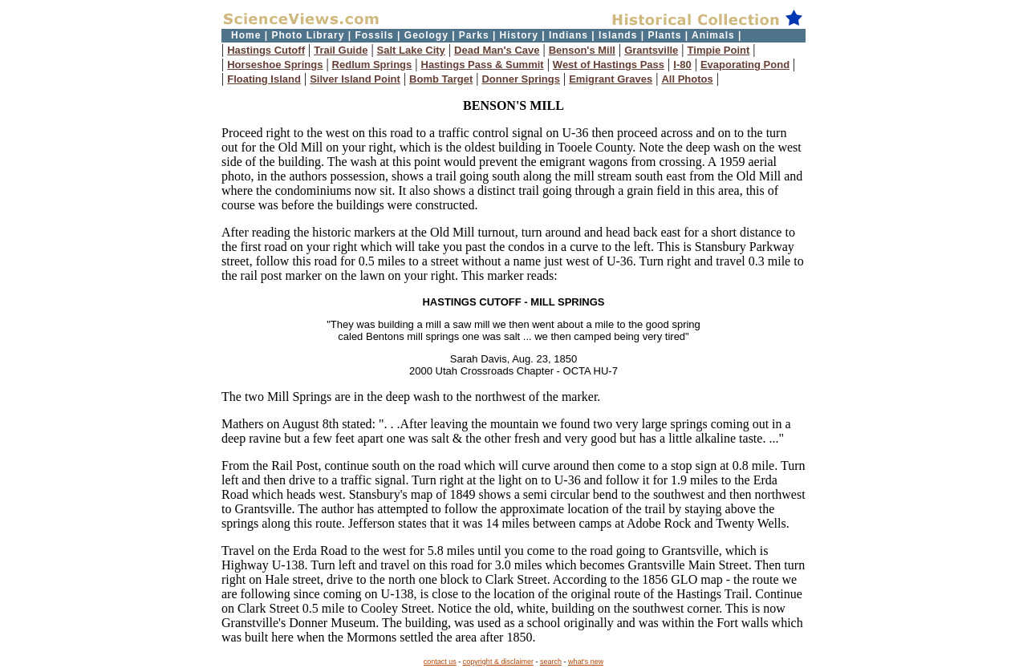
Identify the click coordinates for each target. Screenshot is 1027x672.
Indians (568, 35)
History (519, 35)
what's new (585, 662)
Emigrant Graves (610, 79)
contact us (440, 662)
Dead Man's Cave (496, 50)
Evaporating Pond (745, 65)
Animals (713, 35)
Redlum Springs (372, 65)
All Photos (686, 79)
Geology (426, 35)
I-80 (682, 65)
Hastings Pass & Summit (482, 65)
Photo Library (307, 35)
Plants (664, 35)
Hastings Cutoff (266, 50)
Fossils (374, 35)
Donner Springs (520, 79)
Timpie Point (719, 50)
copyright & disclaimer (498, 662)
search (551, 662)
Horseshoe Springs (275, 65)
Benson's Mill (582, 50)
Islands (618, 35)
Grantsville (651, 50)
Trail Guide (340, 50)
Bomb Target (441, 79)
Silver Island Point (355, 79)
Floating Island (264, 79)
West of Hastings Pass (608, 65)
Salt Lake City (411, 50)
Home (246, 35)
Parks (474, 35)
